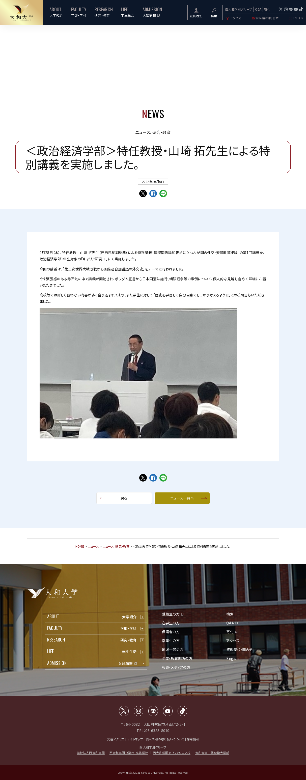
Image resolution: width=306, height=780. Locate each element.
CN (301, 18)
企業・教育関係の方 (177, 658)
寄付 (267, 9)
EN (295, 18)
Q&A (258, 9)
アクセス (233, 18)
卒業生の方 (171, 640)
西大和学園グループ (238, 9)
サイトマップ (135, 739)
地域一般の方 (172, 649)
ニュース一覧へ (182, 497)
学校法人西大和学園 (91, 752)
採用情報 (193, 739)
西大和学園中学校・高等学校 (128, 752)
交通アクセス (116, 739)
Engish (232, 658)
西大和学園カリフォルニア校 (171, 752)
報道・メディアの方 (176, 667)
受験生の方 (171, 614)
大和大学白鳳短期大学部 (212, 752)
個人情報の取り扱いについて (165, 739)
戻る (124, 497)
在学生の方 (171, 622)
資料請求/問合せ (265, 18)
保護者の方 (171, 631)
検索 (230, 614)
